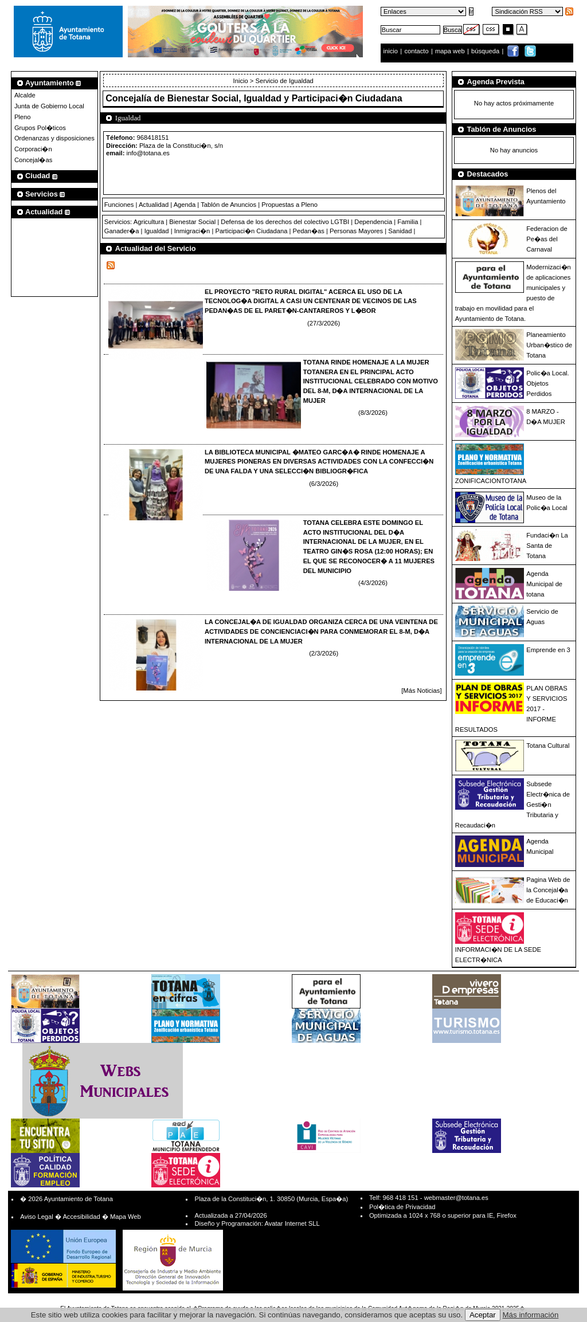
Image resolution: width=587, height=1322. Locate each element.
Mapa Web (125, 1216)
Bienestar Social (192, 221)
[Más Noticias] (421, 690)
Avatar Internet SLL (291, 1223)
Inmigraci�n (192, 230)
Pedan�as (308, 230)
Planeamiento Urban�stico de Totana (549, 345)
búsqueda (486, 51)
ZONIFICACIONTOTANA (491, 480)
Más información (531, 1315)
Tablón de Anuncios (228, 204)
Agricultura (149, 221)
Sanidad (400, 230)
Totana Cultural (547, 745)
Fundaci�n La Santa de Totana (547, 545)
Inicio (241, 80)
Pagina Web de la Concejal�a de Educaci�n (548, 890)
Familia (407, 221)
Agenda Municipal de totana (544, 584)
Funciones (119, 204)
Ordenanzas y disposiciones (54, 138)
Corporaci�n (33, 149)
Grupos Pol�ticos (40, 127)
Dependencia (373, 221)
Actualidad (154, 204)
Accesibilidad (81, 1216)
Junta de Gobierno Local (49, 106)
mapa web (451, 51)
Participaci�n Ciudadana (251, 230)
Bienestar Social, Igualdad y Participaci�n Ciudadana (284, 98)
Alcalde (25, 95)
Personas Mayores (356, 230)
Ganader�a (121, 230)
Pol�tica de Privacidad (402, 1206)
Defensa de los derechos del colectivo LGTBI (285, 221)
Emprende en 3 (548, 649)
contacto (416, 51)
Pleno (22, 116)
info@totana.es (148, 153)
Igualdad (156, 230)
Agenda (185, 204)
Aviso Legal (36, 1216)
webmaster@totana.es (456, 1197)
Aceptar (482, 1315)
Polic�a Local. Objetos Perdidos (547, 383)
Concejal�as (33, 159)
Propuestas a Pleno (289, 204)
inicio (391, 51)
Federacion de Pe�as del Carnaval (547, 239)
